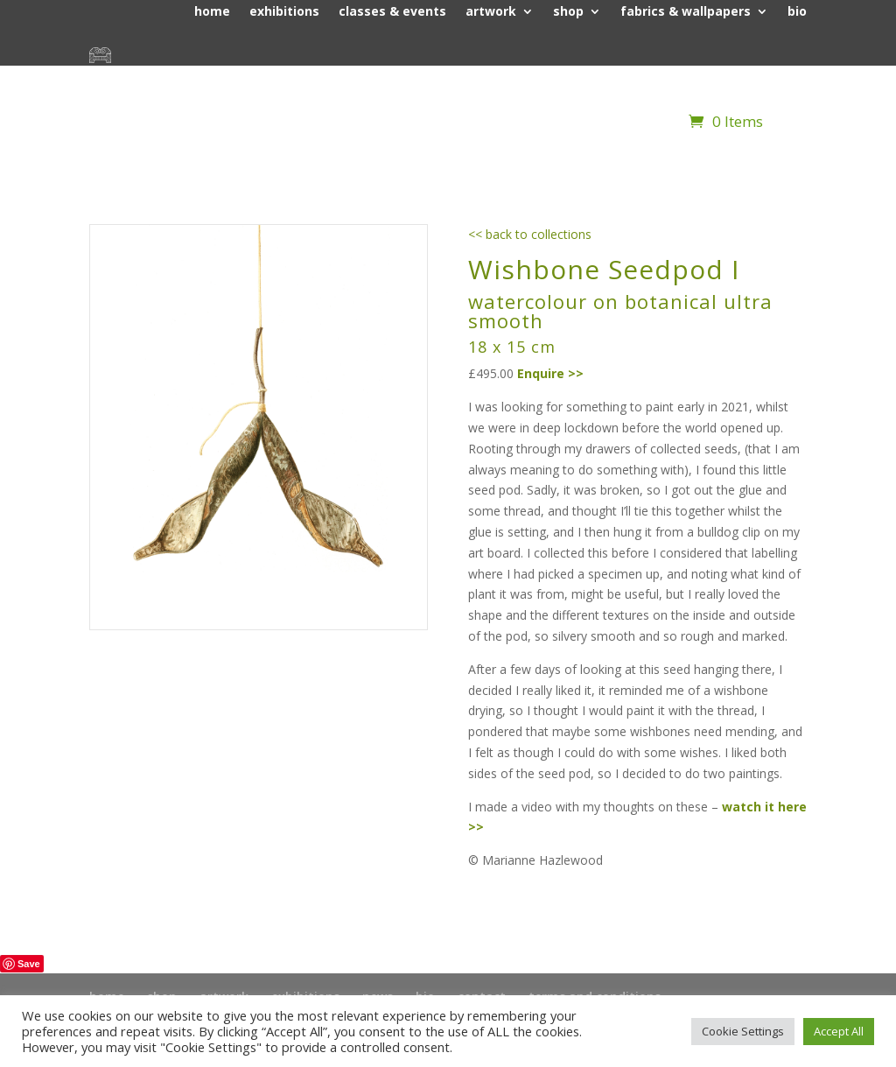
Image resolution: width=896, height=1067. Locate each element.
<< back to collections (530, 234)
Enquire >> (550, 373)
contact (782, 77)
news (703, 77)
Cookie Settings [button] (743, 1031)
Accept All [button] (839, 1031)
